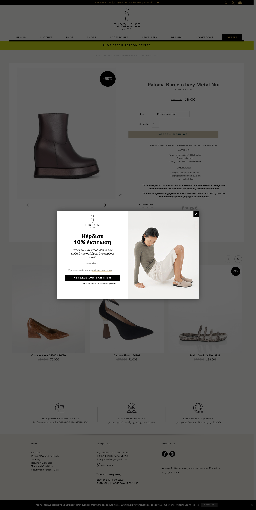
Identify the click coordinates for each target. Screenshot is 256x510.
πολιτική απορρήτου (102, 270)
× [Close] (196, 214)
